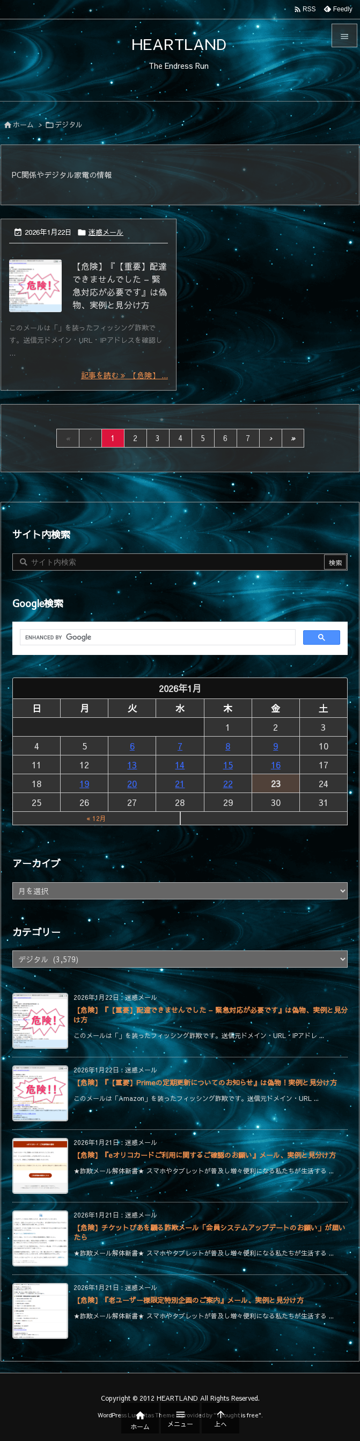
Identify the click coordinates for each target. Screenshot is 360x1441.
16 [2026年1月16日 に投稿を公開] (276, 764)
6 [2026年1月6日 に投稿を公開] (132, 745)
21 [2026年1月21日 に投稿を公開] (180, 783)
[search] (156, 638)
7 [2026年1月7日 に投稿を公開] (180, 745)
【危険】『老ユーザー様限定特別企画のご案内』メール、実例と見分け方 (189, 1300)
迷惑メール (106, 232)
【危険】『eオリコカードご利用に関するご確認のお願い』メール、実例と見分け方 (205, 1155)
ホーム (23, 124)
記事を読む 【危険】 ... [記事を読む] (124, 375)
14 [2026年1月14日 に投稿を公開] (180, 764)
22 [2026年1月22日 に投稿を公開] (228, 783)
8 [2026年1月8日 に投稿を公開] (227, 745)
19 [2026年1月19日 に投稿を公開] (84, 783)
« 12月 (96, 818)
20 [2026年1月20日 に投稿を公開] (132, 783)
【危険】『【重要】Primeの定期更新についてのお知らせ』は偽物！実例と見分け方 (205, 1082)
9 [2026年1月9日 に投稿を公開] (275, 745)
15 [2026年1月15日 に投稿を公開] (228, 764)
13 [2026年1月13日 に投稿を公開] (132, 764)
